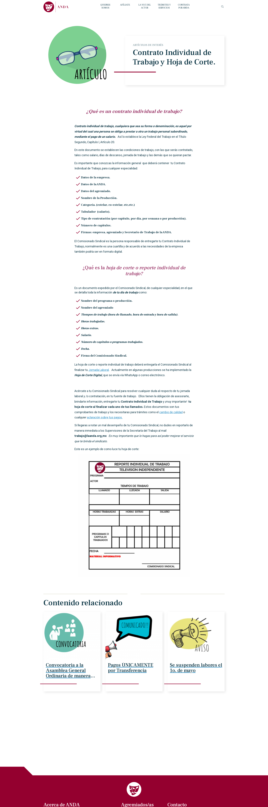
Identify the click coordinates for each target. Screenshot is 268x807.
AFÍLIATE (125, 4)
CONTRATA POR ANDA (184, 6)
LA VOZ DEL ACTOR (144, 6)
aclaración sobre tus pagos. (105, 417)
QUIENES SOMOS (105, 6)
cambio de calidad (171, 412)
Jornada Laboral (98, 370)
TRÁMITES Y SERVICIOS (164, 6)
